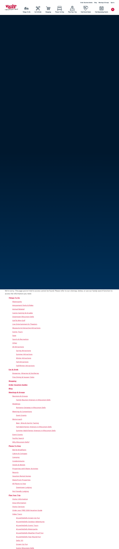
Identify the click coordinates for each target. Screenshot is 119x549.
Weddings (16, 404)
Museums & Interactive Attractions (26, 328)
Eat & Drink (37, 9)
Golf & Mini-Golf (18, 320)
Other (14, 343)
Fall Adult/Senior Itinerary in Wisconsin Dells (34, 427)
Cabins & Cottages (19, 453)
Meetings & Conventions (22, 411)
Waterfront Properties (21, 480)
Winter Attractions (23, 358)
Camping (16, 457)
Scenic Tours (17, 332)
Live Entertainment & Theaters (24, 324)
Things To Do (26, 9)
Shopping (48, 9)
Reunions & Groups (20, 396)
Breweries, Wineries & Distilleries (25, 373)
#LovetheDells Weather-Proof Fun (29, 533)
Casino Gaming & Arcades (22, 313)
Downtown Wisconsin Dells (23, 317)
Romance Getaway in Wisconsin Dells (31, 407)
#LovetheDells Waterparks (27, 529)
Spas (14, 335)
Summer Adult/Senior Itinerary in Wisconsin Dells (36, 430)
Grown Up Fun (22, 544)
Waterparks (17, 302)
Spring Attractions (23, 350)
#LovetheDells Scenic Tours (27, 525)
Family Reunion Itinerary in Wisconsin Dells (33, 400)
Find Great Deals (86, 9)
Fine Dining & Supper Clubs (23, 377)
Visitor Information (20, 499)
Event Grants (21, 415)
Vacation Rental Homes (21, 476)
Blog (95, 2)
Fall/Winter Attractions (25, 366)
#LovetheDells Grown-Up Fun (28, 518)
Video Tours (17, 514)
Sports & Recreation (20, 339)
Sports (112, 2)
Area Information (19, 503)
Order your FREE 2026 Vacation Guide (27, 510)
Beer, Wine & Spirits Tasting (27, 423)
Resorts (15, 472)
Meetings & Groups (104, 2)
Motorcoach (17, 419)
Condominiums (18, 461)
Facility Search (18, 438)
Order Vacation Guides (86, 2)
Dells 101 (19, 540)
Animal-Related (18, 309)
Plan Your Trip (72, 9)
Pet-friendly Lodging (20, 491)
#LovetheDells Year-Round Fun (28, 537)
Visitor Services (18, 506)
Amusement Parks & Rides (22, 305)
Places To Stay (59, 9)
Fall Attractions (22, 362)
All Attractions (18, 347)
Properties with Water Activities (25, 468)
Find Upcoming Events (101, 9)
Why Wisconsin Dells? (20, 442)
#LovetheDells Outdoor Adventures (30, 522)
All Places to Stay (19, 483)
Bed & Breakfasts (19, 450)
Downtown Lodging (24, 487)
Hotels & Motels (18, 465)
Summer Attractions (24, 354)
